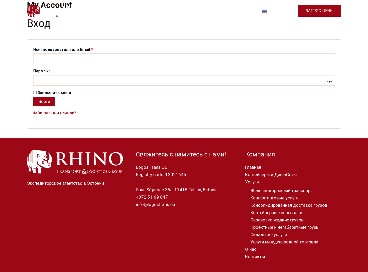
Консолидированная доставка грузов (288, 205)
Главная (253, 167)
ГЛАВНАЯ (110, 11)
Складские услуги (268, 234)
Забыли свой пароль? (54, 112)
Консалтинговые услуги (274, 197)
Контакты (255, 256)
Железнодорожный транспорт (281, 190)
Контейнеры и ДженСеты (271, 174)
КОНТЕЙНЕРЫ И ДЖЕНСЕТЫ (153, 11)
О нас (250, 249)
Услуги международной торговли (284, 241)
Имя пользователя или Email (76, 49)
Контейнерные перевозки (276, 212)
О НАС (220, 11)
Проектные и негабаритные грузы (285, 227)
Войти (44, 101)
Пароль (55, 70)
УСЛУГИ (197, 11)
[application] (204, 11)
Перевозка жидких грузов (277, 219)
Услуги (252, 181)
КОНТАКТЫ (244, 11)
